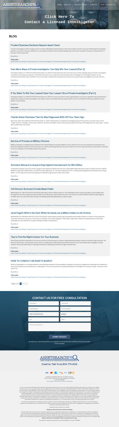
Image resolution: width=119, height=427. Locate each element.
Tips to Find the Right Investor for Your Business (35, 237)
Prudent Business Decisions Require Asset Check (35, 45)
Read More (14, 56)
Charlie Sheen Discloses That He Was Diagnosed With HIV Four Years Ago (47, 117)
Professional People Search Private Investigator (69, 61)
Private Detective (32, 61)
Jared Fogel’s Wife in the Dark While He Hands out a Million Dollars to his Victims (51, 213)
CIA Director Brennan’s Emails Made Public (32, 189)
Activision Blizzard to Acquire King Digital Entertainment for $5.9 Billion (46, 165)
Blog (103, 5)
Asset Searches (16, 61)
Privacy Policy (50, 381)
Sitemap (70, 381)
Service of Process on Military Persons (30, 141)
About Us (67, 5)
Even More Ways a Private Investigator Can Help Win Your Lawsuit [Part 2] (48, 69)
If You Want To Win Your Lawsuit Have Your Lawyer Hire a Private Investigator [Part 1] (53, 93)
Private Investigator (45, 61)
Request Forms (80, 5)
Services (93, 5)
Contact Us (110, 5)
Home (59, 5)
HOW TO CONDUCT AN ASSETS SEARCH (31, 261)
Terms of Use (57, 381)
